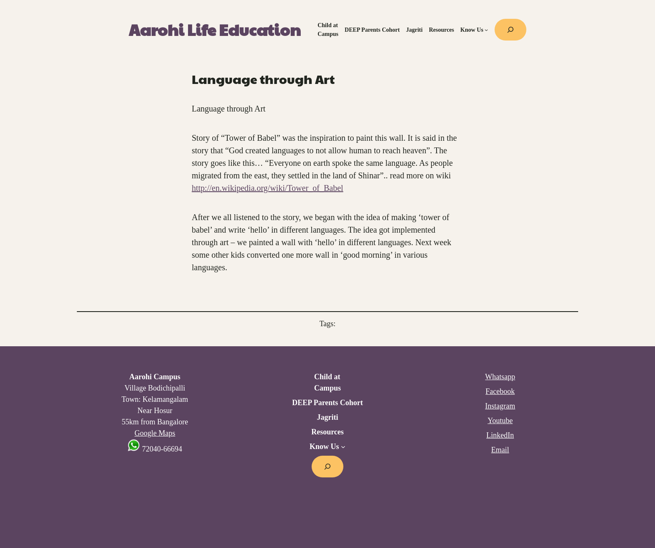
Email (500, 450)
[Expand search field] (510, 30)
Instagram (500, 406)
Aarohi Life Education (215, 29)
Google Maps (155, 433)
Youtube (500, 420)
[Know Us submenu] (486, 29)
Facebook (500, 391)
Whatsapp (500, 377)
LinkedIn (500, 435)
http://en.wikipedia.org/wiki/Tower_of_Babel (267, 188)
